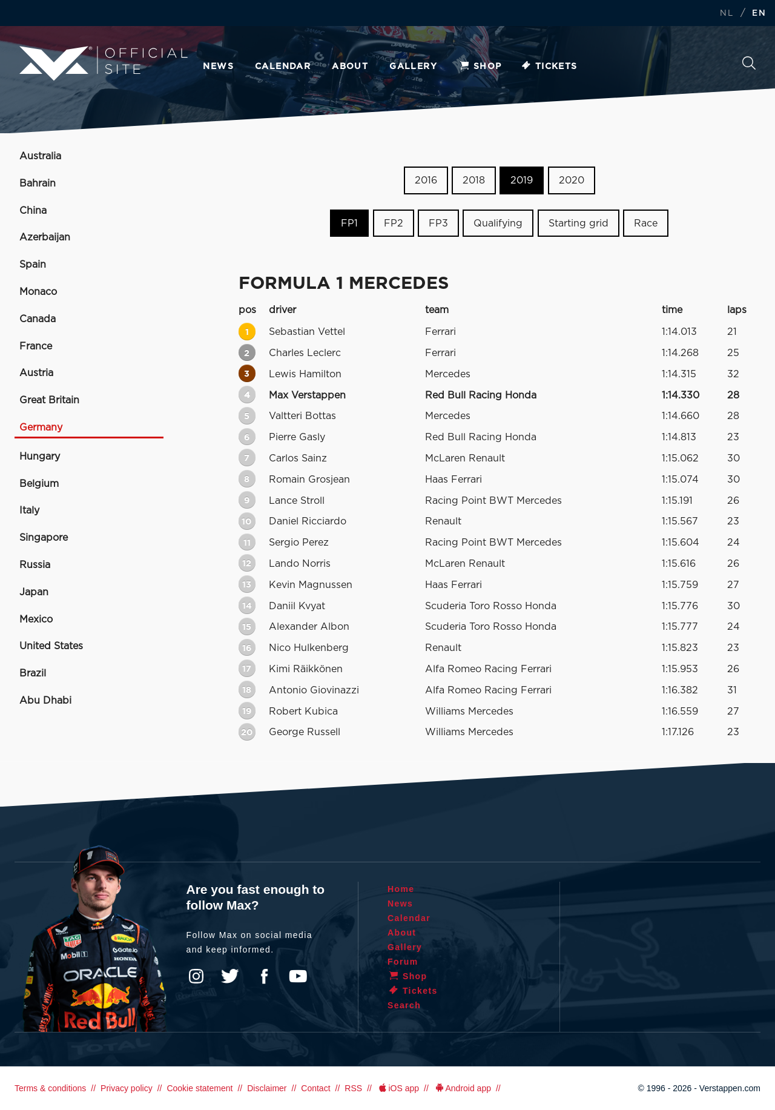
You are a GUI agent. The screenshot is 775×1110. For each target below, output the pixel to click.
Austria (36, 373)
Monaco (38, 292)
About (350, 66)
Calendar (283, 66)
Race (646, 223)
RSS (353, 1088)
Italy (29, 510)
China (33, 211)
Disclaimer (266, 1088)
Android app (462, 1088)
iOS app (398, 1088)
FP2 (393, 223)
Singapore (43, 538)
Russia (34, 565)
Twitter (230, 976)
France (35, 346)
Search (749, 63)
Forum (403, 961)
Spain (32, 264)
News (218, 66)
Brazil (32, 673)
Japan (33, 592)
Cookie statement (199, 1088)
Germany (40, 427)
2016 (426, 180)
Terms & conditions (50, 1088)
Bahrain (37, 183)
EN (759, 14)
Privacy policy (127, 1088)
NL (726, 14)
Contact (315, 1088)
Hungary (39, 456)
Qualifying (498, 223)
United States (51, 646)
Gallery (413, 66)
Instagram (196, 976)
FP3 (438, 223)
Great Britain (49, 400)
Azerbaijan (44, 237)
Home (401, 889)
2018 (474, 180)
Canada (37, 319)
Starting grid (578, 223)
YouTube (298, 976)
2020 (571, 180)
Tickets (549, 66)
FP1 (349, 223)
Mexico (36, 619)
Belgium (39, 484)
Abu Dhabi (45, 700)
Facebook (264, 976)
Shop (480, 66)
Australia (40, 156)
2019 (521, 180)
